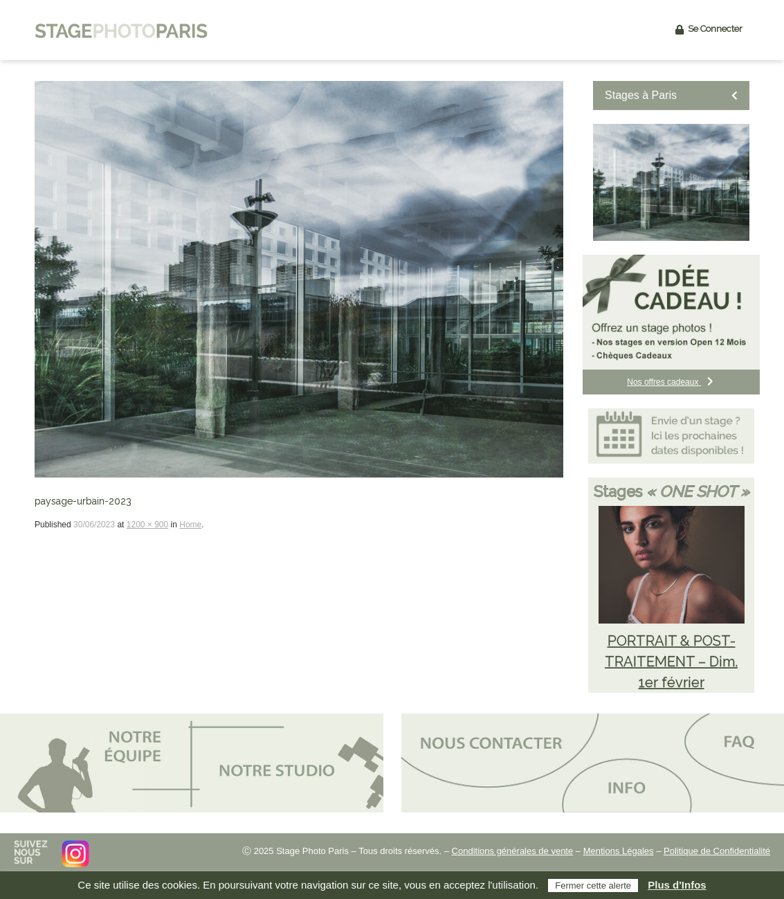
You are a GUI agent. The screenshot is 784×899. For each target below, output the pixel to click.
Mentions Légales (618, 851)
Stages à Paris (671, 95)
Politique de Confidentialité (717, 851)
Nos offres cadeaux (671, 382)
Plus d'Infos (677, 885)
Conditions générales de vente (513, 851)
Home (190, 524)
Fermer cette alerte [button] (593, 885)
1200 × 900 (147, 524)
